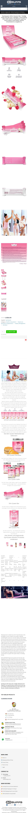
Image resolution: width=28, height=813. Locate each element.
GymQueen (8, 320)
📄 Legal (3, 767)
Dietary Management (16, 12)
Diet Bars (23, 12)
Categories (7, 12)
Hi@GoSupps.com (7, 779)
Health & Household (14, 12)
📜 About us (3, 757)
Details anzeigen (7, 553)
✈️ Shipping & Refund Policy (7, 760)
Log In (13, 6)
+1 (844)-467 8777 (8, 740)
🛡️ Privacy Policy (4, 762)
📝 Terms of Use (4, 764)
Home (2, 12)
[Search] (14, 9)
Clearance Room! (6, 698)
